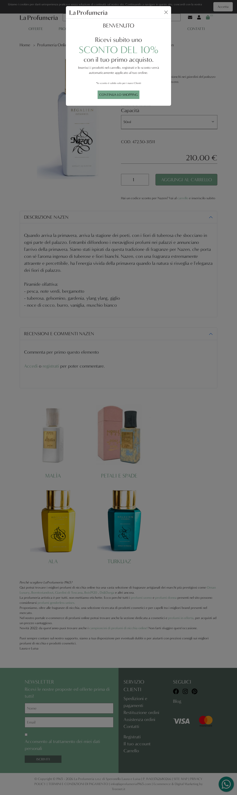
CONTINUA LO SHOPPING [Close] (118, 95)
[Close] (166, 12)
